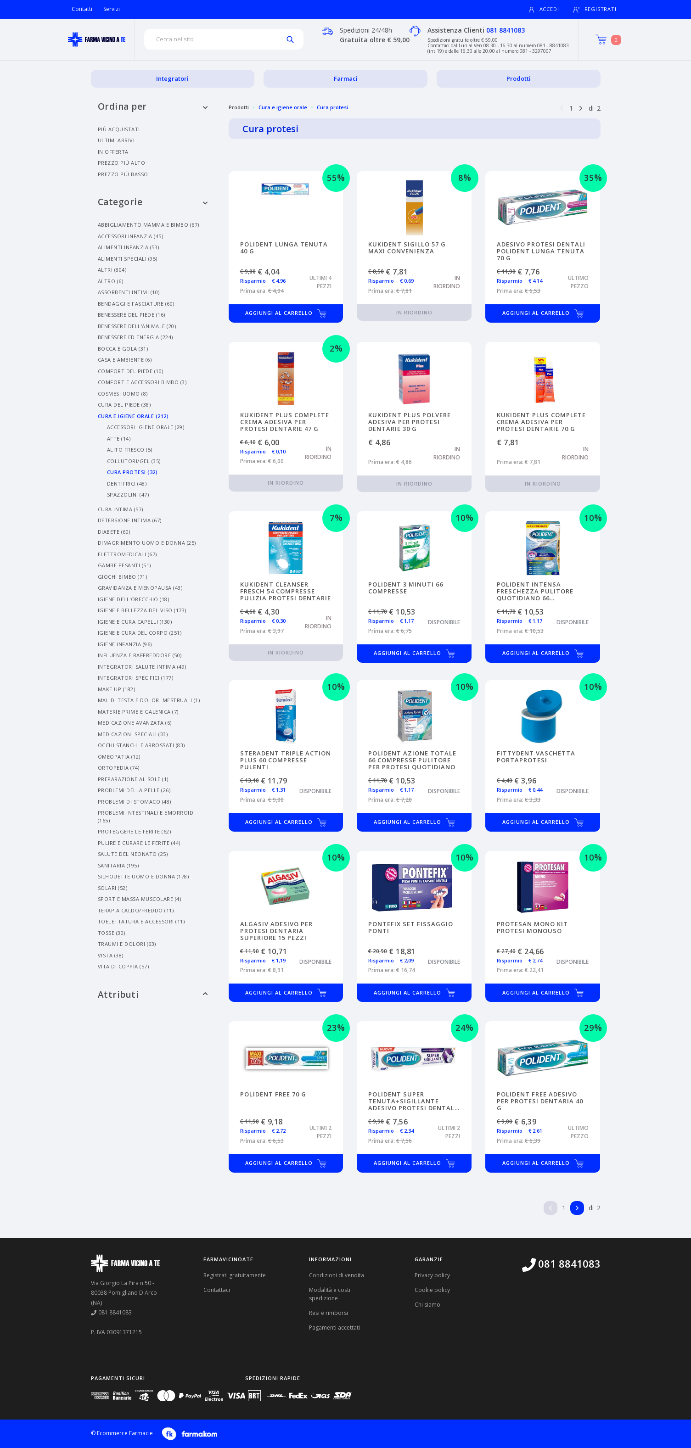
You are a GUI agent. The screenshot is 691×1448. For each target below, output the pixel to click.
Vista (111, 955)
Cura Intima (120, 509)
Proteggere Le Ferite (134, 831)
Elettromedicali (127, 554)
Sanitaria (118, 865)
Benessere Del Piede (131, 314)
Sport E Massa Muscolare (139, 898)
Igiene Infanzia (125, 644)
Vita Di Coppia (123, 966)
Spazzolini (128, 494)
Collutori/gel (134, 461)
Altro (111, 281)
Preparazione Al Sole (133, 779)
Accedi (543, 9)
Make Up (116, 689)
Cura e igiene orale (282, 107)
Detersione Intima (130, 520)
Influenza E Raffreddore (140, 655)
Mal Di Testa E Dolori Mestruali (149, 700)
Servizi (111, 9)
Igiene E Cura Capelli (135, 621)
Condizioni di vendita (336, 1275)
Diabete (114, 531)
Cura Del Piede (124, 404)
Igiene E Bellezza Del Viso (142, 610)
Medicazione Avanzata (135, 722)
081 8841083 (505, 30)
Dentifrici (127, 483)
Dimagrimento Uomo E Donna (147, 542)
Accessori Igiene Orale (146, 427)
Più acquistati (119, 129)
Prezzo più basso (123, 174)
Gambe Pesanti (124, 565)
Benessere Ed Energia (135, 337)
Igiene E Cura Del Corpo (140, 632)
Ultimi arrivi (116, 140)
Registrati (595, 9)
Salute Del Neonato (133, 853)
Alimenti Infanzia (128, 247)
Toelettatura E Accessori (141, 921)
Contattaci (216, 1290)
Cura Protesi (132, 472)
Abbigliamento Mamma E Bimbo (148, 224)
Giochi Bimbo (122, 576)
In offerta (113, 151)
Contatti (82, 9)
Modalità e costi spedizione (329, 1294)
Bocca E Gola (123, 348)
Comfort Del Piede (130, 371)
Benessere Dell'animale (137, 326)
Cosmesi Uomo (123, 393)
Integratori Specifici (136, 677)
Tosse (111, 932)
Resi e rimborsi (328, 1313)
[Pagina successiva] (581, 107)
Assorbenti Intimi (129, 292)
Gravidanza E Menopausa (140, 587)
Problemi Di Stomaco (134, 801)
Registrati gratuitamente (234, 1275)
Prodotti (518, 78)
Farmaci (346, 78)
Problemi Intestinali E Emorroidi (146, 816)
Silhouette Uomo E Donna (143, 876)
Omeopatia (119, 756)
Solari (113, 887)
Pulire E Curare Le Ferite (139, 842)
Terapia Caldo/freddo (136, 910)
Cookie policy (432, 1290)
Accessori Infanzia (130, 236)
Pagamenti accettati (334, 1327)
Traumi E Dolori (127, 943)
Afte (119, 438)
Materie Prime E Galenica (138, 711)
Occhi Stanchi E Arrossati (141, 745)
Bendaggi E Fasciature (136, 303)
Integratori (172, 78)
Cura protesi (332, 107)
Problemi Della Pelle (134, 790)
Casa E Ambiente (125, 359)
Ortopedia (119, 767)
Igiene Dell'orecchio (133, 599)
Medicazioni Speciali (133, 734)
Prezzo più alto (122, 162)
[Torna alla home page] (96, 39)
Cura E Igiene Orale (133, 416)
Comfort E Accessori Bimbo (142, 382)
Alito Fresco (129, 449)
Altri (112, 269)
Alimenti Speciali (127, 258)
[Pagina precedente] (561, 107)
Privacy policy (432, 1275)
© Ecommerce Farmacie (122, 1433)
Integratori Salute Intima (142, 666)
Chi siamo (427, 1304)
